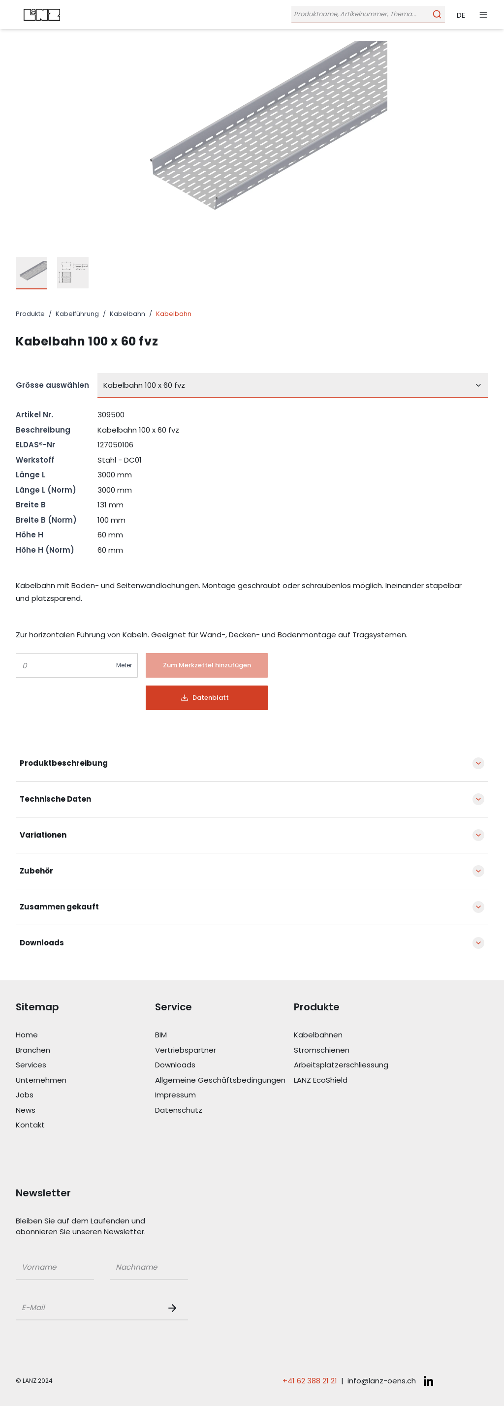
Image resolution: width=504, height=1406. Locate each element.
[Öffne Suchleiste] (367, 14)
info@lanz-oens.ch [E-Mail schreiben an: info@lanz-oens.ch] (381, 1380)
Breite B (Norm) (46, 520)
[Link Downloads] (224, 1065)
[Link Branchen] (85, 1050)
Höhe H (29, 535)
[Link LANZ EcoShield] (363, 1080)
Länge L (30, 474)
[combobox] (292, 385)
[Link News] (85, 1110)
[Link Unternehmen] (85, 1080)
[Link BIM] (224, 1035)
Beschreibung (43, 430)
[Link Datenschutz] (224, 1110)
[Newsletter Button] (174, 1308)
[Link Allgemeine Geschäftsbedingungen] (224, 1080)
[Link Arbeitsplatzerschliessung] (363, 1065)
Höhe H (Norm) (45, 550)
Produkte (30, 313)
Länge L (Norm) (46, 490)
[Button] (207, 665)
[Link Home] (85, 1035)
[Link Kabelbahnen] (363, 1035)
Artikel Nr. (34, 414)
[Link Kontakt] (85, 1125)
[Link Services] (85, 1065)
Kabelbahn (127, 313)
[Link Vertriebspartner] (224, 1050)
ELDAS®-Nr (35, 444)
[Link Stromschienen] (363, 1050)
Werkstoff (35, 460)
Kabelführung (77, 313)
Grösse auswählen (52, 385)
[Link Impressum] (224, 1095)
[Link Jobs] (85, 1095)
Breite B (31, 505)
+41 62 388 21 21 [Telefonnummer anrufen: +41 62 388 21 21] (310, 1380)
